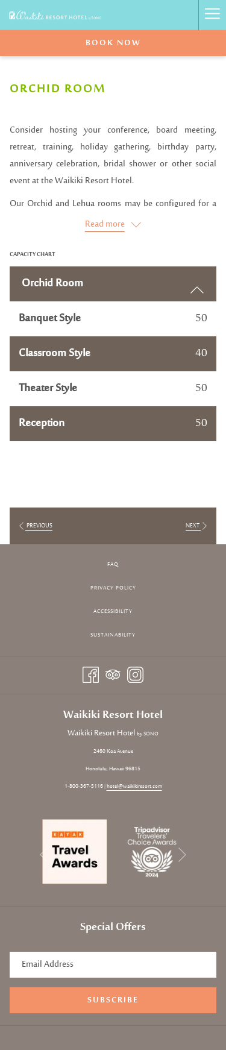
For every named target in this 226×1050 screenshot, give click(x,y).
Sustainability (113, 635)
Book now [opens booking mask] (113, 43)
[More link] (212, 15)
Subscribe (113, 1000)
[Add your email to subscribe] (113, 965)
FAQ (113, 564)
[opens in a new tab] (74, 851)
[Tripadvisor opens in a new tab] (113, 674)
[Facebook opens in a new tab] (91, 674)
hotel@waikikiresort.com (134, 786)
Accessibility (113, 611)
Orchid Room (113, 285)
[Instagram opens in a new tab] (135, 674)
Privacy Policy (113, 588)
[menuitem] (113, 565)
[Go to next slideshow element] (182, 855)
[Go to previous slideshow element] (43, 855)
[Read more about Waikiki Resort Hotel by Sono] (113, 224)
